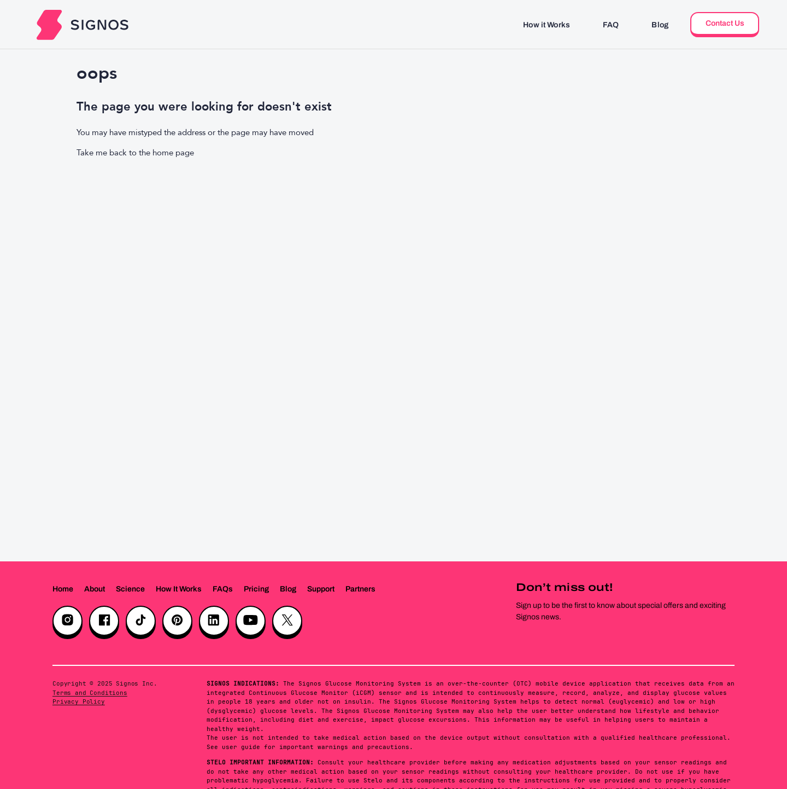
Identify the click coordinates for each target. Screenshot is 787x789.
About (94, 589)
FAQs (223, 589)
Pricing (256, 589)
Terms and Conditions (89, 693)
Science (130, 589)
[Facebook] (104, 621)
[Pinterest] (177, 621)
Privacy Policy (78, 701)
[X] (287, 621)
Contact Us (725, 23)
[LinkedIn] (214, 621)
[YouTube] (251, 621)
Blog (659, 25)
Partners (360, 589)
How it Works (546, 25)
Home (62, 589)
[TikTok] (141, 621)
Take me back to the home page (135, 152)
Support (320, 589)
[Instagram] (67, 621)
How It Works (179, 589)
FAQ (611, 25)
